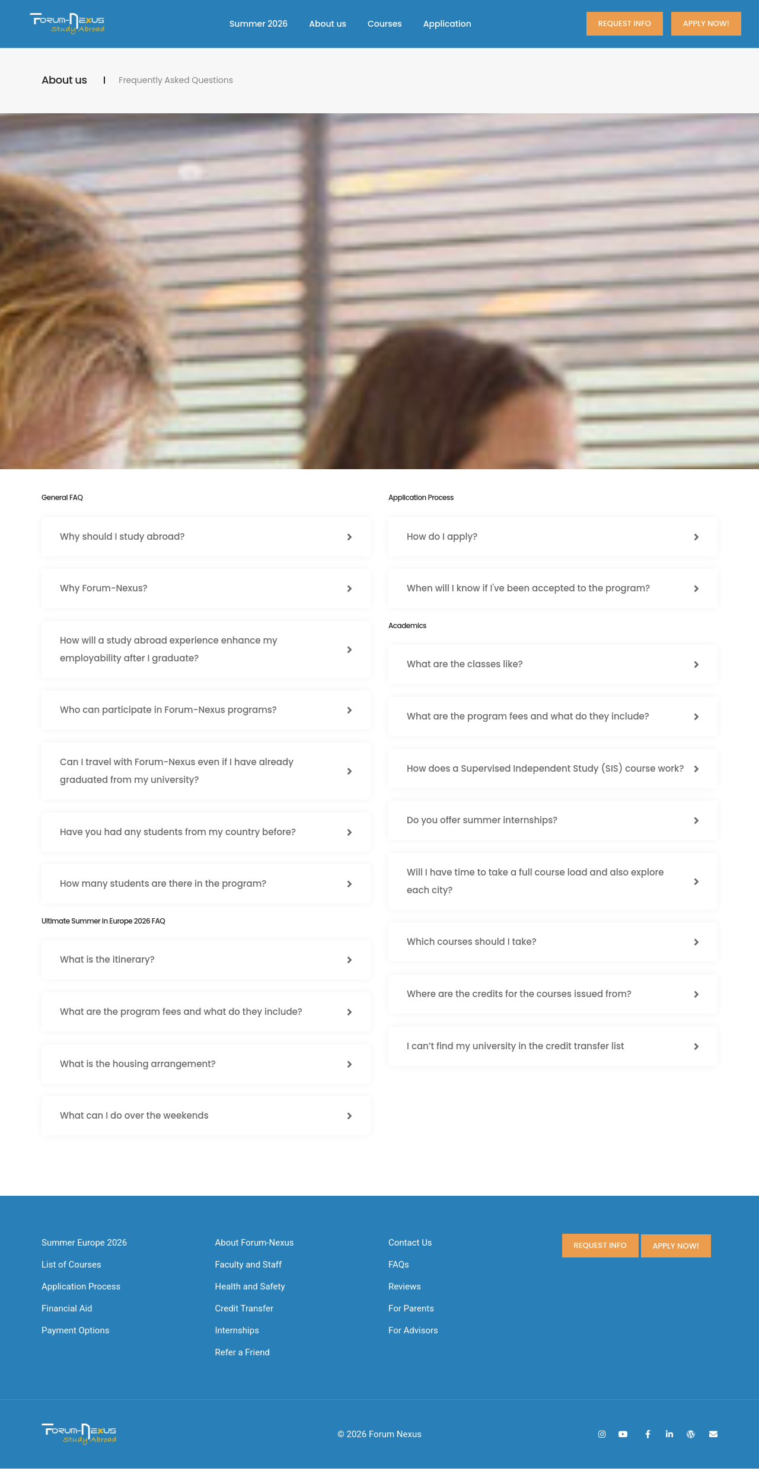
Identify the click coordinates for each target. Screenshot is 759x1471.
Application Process (81, 1289)
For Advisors (413, 1332)
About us (327, 24)
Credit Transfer (244, 1311)
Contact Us (410, 1245)
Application (447, 24)
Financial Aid (67, 1311)
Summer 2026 (258, 24)
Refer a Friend (242, 1354)
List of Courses (71, 1267)
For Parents (411, 1311)
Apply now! (706, 23)
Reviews (404, 1289)
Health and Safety (250, 1289)
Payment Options (75, 1332)
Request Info (624, 23)
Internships (237, 1332)
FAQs (398, 1267)
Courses (385, 24)
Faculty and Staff (248, 1267)
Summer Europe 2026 (84, 1245)
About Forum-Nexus (254, 1245)
